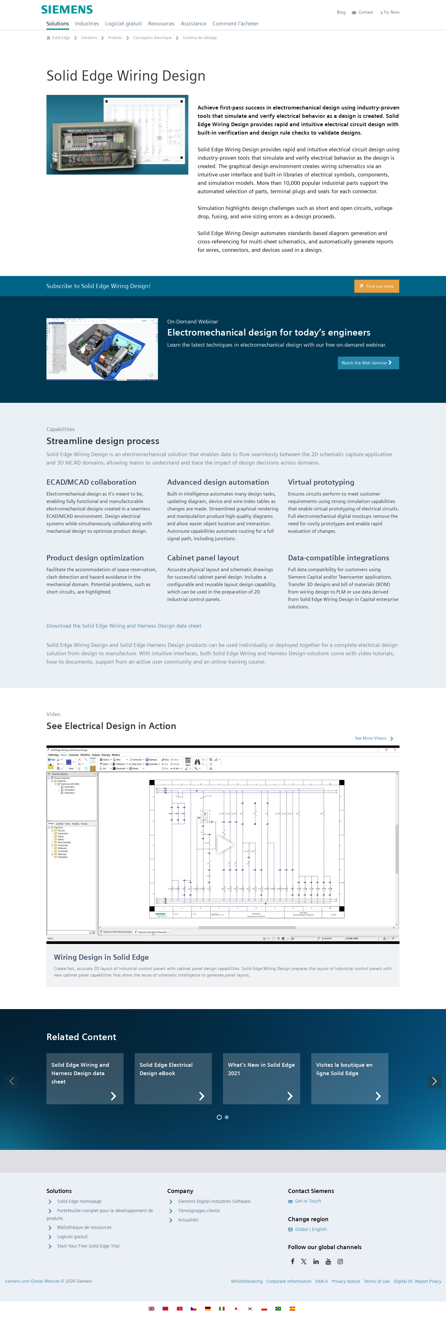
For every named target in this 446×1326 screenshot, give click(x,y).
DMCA (321, 1281)
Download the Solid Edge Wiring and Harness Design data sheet (123, 625)
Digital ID (403, 1281)
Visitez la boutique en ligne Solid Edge (344, 1068)
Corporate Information (289, 1281)
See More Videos (371, 738)
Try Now (389, 12)
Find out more (376, 286)
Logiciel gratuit (72, 1236)
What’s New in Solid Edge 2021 (261, 1068)
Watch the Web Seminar (367, 362)
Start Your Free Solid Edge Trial (88, 1246)
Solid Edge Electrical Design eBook (166, 1068)
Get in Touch (304, 1201)
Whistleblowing (247, 1281)
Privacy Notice (346, 1281)
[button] (12, 1081)
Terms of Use (377, 1281)
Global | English (307, 1229)
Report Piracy (428, 1281)
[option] (223, 844)
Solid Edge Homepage (79, 1201)
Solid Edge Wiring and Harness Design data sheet (80, 1073)
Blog (341, 12)
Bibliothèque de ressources (84, 1227)
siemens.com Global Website (32, 1281)
